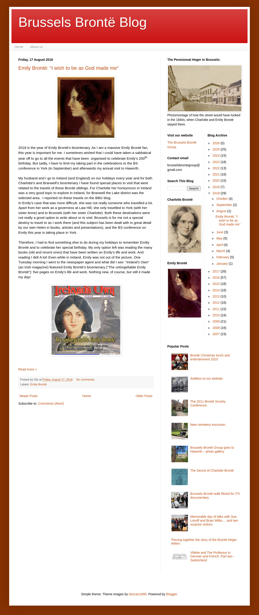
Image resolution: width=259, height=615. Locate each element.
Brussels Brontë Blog (82, 22)
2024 (216, 155)
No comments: (86, 379)
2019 (216, 187)
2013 (216, 296)
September (224, 205)
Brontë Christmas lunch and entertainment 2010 (210, 357)
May (219, 238)
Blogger (171, 594)
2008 (216, 328)
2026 (216, 143)
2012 (216, 302)
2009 (216, 321)
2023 (216, 162)
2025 (216, 149)
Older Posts (144, 396)
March (221, 251)
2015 (216, 284)
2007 (216, 334)
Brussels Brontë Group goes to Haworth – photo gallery (212, 449)
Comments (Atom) (51, 403)
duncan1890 (137, 594)
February (223, 257)
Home (19, 47)
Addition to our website (206, 378)
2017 (216, 271)
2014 (216, 290)
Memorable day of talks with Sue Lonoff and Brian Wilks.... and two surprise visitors (214, 520)
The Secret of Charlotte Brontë (212, 470)
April (220, 245)
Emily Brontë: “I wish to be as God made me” (68, 68)
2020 (216, 180)
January (222, 263)
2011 (216, 309)
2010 (216, 315)
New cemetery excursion (207, 424)
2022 (216, 168)
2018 (216, 193)
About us (36, 47)
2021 (216, 174)
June (220, 232)
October (222, 198)
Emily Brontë (38, 384)
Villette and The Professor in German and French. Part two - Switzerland (212, 556)
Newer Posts (28, 396)
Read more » (27, 369)
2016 (216, 277)
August (221, 211)
